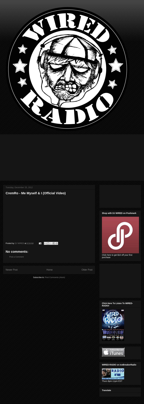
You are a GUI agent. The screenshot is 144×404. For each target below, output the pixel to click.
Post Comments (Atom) (55, 277)
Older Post (86, 269)
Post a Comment (16, 257)
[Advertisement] (73, 155)
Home (50, 269)
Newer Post (12, 269)
